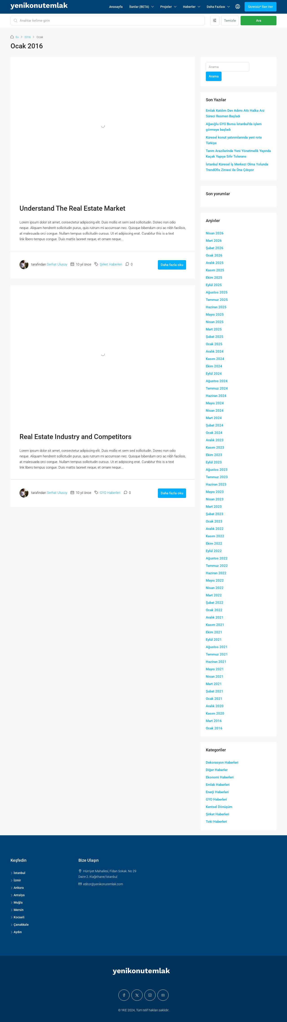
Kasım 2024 (215, 359)
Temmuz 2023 (217, 477)
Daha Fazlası (216, 7)
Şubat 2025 (214, 337)
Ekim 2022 (214, 544)
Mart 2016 (214, 721)
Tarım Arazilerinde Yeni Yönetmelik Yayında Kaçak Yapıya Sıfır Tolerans (238, 154)
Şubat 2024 (214, 425)
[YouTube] (163, 995)
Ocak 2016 (214, 728)
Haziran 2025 (216, 307)
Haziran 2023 (216, 484)
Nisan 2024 (215, 411)
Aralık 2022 (215, 529)
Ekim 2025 (214, 278)
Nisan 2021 (215, 677)
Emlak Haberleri (218, 785)
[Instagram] (150, 995)
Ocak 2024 (214, 433)
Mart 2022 (214, 595)
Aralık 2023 (215, 440)
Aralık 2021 (215, 617)
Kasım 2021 (215, 625)
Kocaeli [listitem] (17, 917)
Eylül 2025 (214, 285)
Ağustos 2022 (217, 558)
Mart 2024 (214, 418)
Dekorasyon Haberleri (222, 763)
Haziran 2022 (216, 573)
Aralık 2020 (215, 706)
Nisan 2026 (215, 233)
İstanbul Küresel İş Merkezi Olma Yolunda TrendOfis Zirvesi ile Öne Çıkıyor (237, 167)
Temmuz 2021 (217, 654)
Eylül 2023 (214, 462)
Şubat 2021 (214, 691)
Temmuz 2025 (217, 300)
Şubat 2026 (214, 248)
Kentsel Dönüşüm (219, 807)
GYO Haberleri (110, 493)
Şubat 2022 (214, 603)
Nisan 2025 (215, 322)
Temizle (230, 21)
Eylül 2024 (214, 374)
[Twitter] (137, 995)
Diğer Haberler (217, 770)
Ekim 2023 (214, 455)
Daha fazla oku (172, 265)
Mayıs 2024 (215, 403)
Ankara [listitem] (17, 887)
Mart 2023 (214, 507)
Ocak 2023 (214, 521)
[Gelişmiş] (214, 20)
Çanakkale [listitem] (20, 924)
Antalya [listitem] (18, 895)
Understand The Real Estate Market (72, 208)
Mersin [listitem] (17, 910)
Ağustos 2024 (217, 381)
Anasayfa (116, 7)
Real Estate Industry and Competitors (75, 437)
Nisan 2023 (215, 499)
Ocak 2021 (214, 699)
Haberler (189, 7)
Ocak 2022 (214, 610)
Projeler (166, 7)
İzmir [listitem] (16, 880)
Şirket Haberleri (111, 264)
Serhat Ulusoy (57, 264)
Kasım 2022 (215, 536)
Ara (258, 21)
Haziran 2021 (216, 662)
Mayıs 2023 (215, 492)
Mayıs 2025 (215, 315)
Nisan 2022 (215, 588)
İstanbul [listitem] (18, 873)
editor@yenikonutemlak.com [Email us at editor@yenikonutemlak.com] (103, 884)
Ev (17, 37)
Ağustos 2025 (217, 292)
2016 (27, 37)
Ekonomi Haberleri (220, 777)
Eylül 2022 (214, 551)
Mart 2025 (214, 329)
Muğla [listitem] (17, 902)
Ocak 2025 (214, 344)
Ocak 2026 (214, 255)
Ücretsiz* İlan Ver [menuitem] (260, 7)
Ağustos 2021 (217, 647)
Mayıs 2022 (215, 580)
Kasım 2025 (215, 270)
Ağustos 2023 (217, 470)
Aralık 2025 (215, 263)
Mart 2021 (214, 684)
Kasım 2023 (215, 448)
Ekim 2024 (214, 366)
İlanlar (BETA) (139, 7)
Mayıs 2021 (215, 669)
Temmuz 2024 (217, 388)
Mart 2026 (214, 241)
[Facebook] (124, 995)
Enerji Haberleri (217, 792)
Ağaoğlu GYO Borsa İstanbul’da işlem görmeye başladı (234, 127)
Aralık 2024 (215, 351)
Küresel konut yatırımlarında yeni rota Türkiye (234, 140)
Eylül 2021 (214, 640)
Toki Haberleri (216, 822)
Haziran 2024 (216, 396)
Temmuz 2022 (217, 566)
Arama (214, 76)
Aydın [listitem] (16, 932)
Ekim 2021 (214, 632)
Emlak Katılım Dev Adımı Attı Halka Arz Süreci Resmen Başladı (235, 113)
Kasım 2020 (215, 713)
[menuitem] (237, 6)
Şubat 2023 (214, 514)
